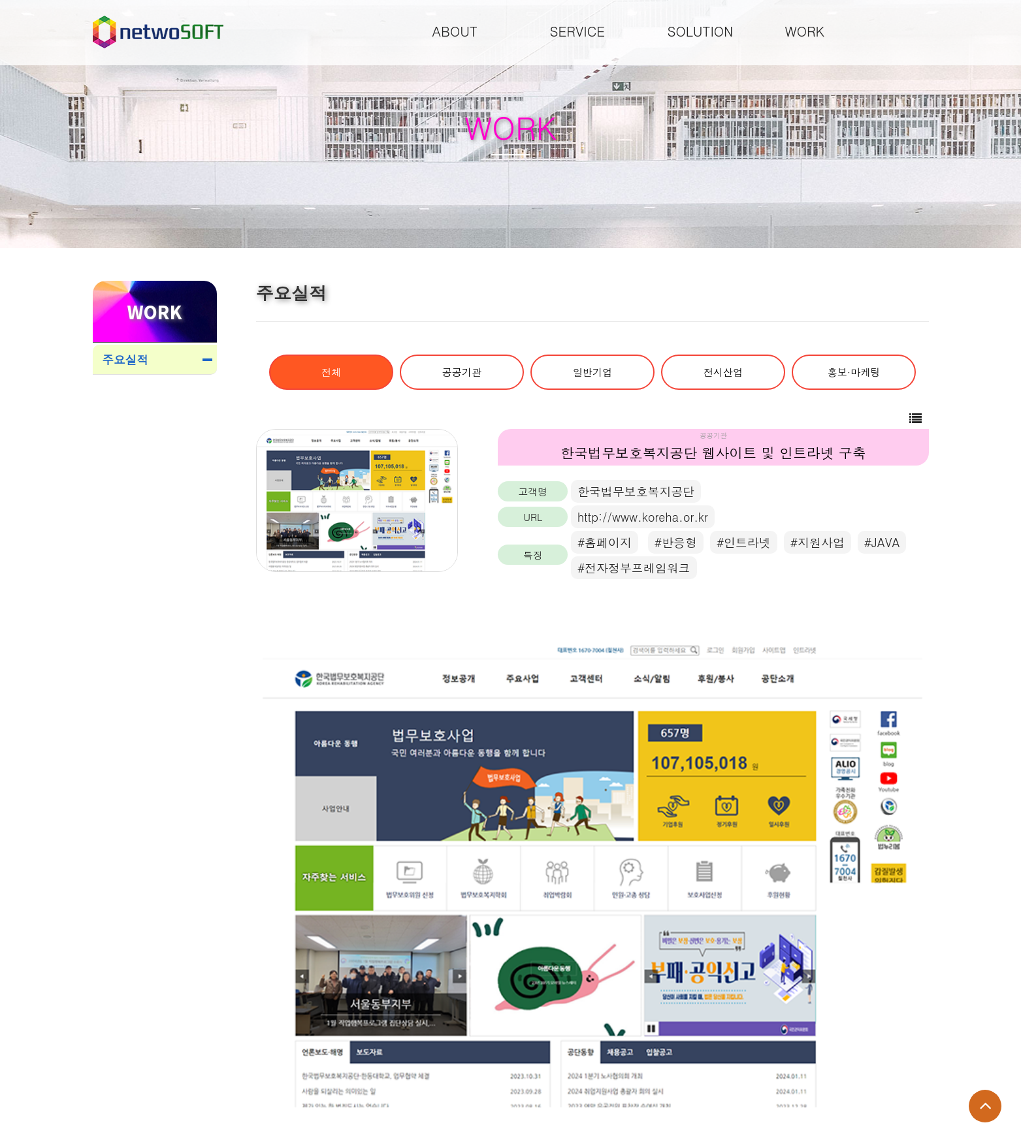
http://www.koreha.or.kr (642, 517)
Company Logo (158, 32)
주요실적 (126, 359)
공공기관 (462, 372)
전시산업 (723, 372)
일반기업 (593, 372)
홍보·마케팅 (854, 372)
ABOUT (455, 31)
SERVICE (578, 31)
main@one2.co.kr (295, 1095)
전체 (331, 372)
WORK (805, 31)
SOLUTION (701, 31)
